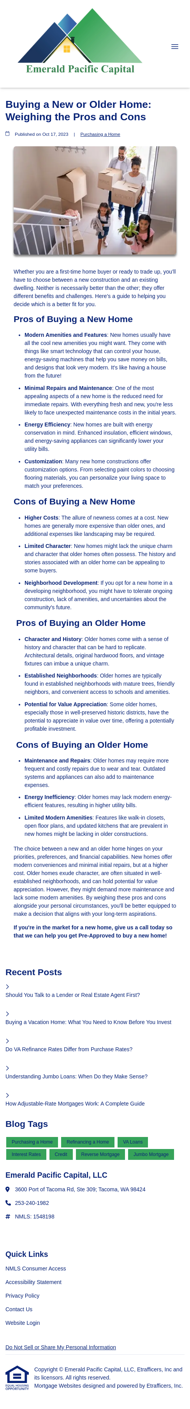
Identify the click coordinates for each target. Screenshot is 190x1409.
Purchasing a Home (100, 134)
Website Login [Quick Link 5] (22, 1323)
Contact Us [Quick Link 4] (18, 1309)
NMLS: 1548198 (35, 1216)
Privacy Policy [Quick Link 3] (22, 1296)
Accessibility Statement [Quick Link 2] (33, 1282)
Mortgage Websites (58, 1386)
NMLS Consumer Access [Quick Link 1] (35, 1268)
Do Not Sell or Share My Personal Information (60, 1347)
